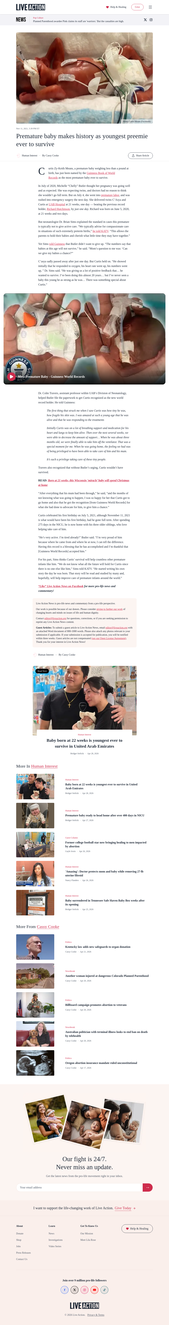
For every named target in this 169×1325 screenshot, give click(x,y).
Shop (18, 1240)
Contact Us (21, 1259)
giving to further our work (110, 609)
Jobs (18, 1246)
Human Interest (26, 156)
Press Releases (23, 1252)
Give (137, 7)
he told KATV (101, 231)
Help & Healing (116, 7)
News (51, 1233)
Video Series (55, 1246)
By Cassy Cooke (50, 155)
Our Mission (86, 1233)
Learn (52, 1226)
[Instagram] (151, 20)
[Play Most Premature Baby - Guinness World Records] (84, 338)
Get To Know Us (89, 1226)
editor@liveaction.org (55, 618)
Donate (19, 1233)
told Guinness (57, 243)
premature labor (110, 195)
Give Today (125, 1208)
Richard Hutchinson (58, 209)
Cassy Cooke (48, 926)
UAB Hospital (57, 204)
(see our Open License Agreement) (108, 638)
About (19, 1226)
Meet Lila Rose (88, 1240)
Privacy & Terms (95, 1315)
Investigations (56, 1240)
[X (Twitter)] (145, 20)
